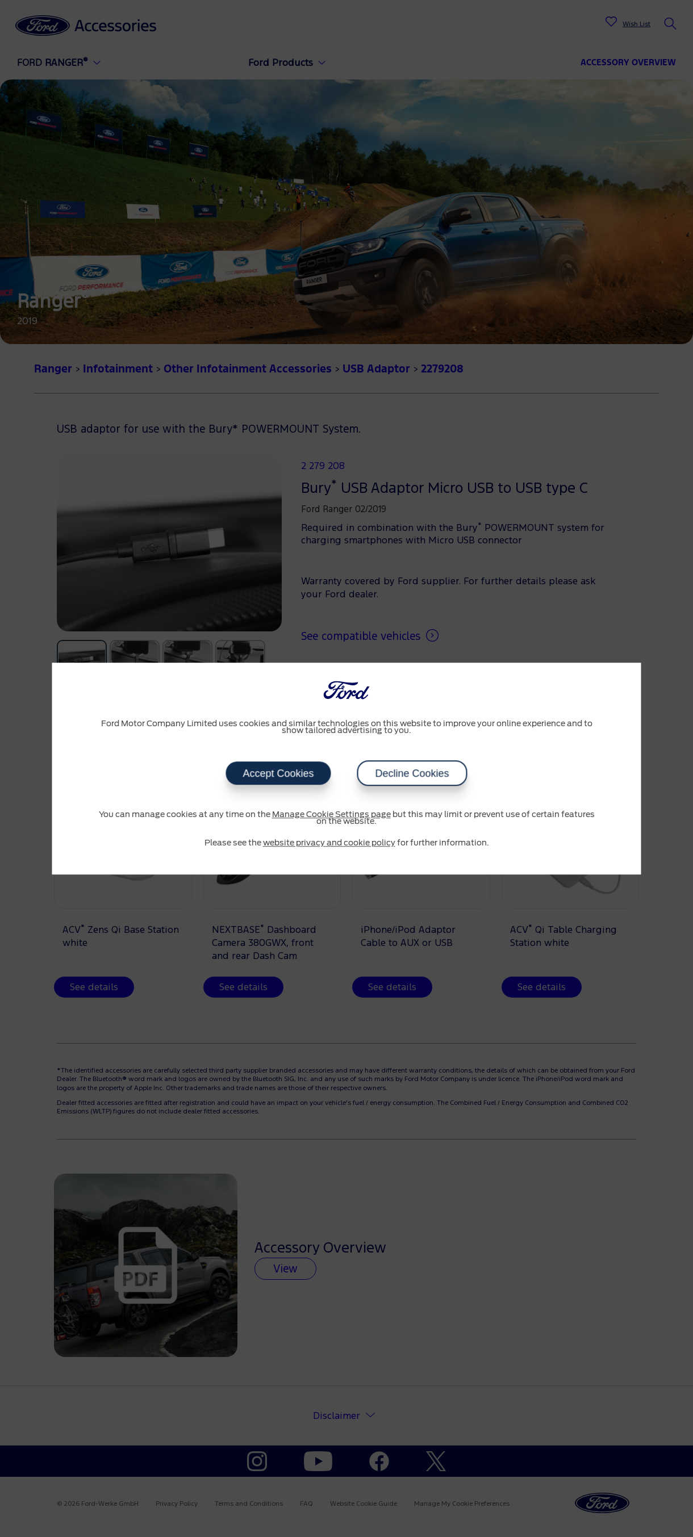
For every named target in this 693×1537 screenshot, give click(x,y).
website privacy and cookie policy (329, 843)
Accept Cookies (278, 773)
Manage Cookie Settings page (331, 815)
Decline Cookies (412, 773)
